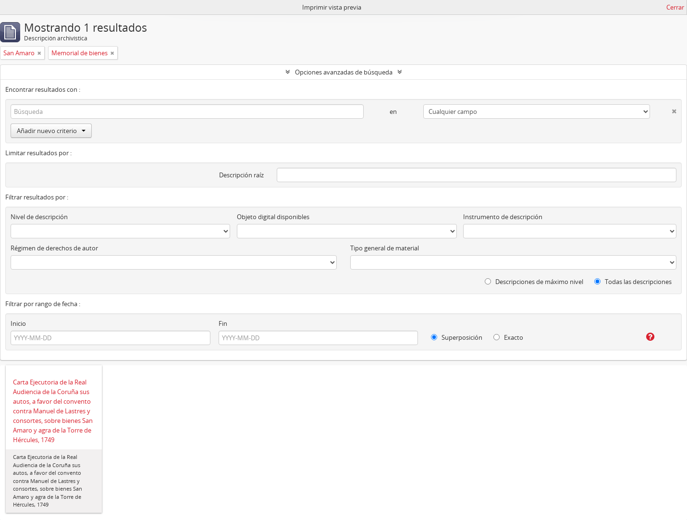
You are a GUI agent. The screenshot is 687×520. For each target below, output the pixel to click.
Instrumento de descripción (502, 216)
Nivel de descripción (39, 216)
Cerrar (675, 7)
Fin (223, 323)
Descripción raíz (241, 175)
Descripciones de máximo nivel (534, 281)
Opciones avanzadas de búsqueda (344, 72)
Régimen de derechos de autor (54, 248)
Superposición (456, 337)
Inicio (18, 323)
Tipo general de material (384, 248)
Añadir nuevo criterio (51, 130)
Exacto (508, 337)
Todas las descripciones (633, 281)
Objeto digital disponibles (273, 216)
